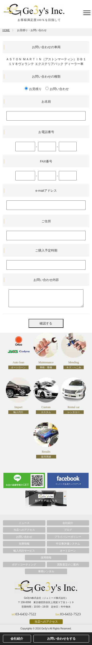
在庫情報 (24, 543)
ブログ (68, 529)
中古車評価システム (68, 543)
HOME (6, 30)
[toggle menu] (87, 13)
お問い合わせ (24, 536)
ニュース (24, 522)
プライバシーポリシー (67, 536)
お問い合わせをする (61, 638)
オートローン (68, 550)
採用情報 (46, 557)
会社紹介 (67, 522)
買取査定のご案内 (68, 564)
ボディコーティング (24, 564)
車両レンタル (46, 571)
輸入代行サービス (24, 550)
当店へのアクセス (24, 529)
